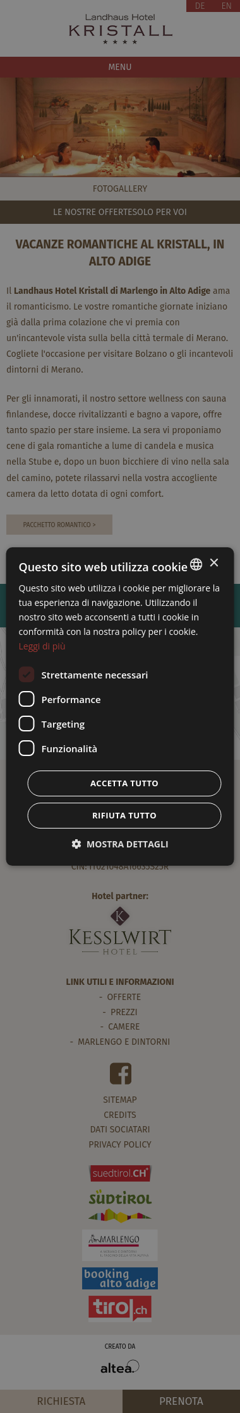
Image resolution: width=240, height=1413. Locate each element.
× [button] (214, 563)
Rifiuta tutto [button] (124, 815)
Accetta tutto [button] (124, 783)
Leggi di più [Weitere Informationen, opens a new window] (42, 646)
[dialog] (120, 706)
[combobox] (196, 564)
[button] (119, 844)
